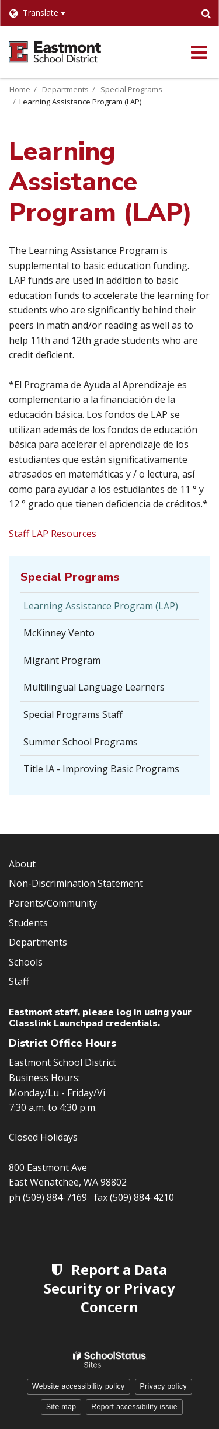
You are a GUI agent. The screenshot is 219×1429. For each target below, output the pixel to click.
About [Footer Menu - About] (22, 864)
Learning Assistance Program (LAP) (100, 606)
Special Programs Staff (73, 714)
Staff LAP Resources (52, 533)
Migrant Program (61, 660)
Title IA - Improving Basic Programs (101, 768)
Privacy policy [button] (163, 1386)
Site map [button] (61, 1407)
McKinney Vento (59, 632)
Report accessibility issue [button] (134, 1407)
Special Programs (131, 89)
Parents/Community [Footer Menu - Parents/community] (53, 903)
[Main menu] (198, 52)
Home (19, 89)
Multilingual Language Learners (94, 687)
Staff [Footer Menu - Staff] (19, 981)
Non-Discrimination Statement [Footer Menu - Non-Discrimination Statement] (76, 883)
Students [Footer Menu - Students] (28, 922)
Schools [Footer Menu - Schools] (26, 962)
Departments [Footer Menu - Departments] (38, 942)
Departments (65, 89)
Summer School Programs (80, 742)
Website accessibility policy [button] (78, 1386)
